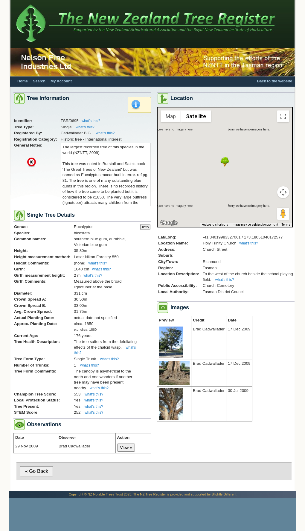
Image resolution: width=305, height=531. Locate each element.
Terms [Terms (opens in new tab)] (286, 224)
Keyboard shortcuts (215, 224)
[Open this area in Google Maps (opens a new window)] (169, 223)
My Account (61, 81)
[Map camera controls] (283, 192)
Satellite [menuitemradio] (196, 116)
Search (39, 81)
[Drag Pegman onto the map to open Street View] (283, 214)
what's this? (91, 121)
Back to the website (274, 81)
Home (22, 81)
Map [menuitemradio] (171, 116)
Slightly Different (224, 494)
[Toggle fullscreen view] (283, 116)
